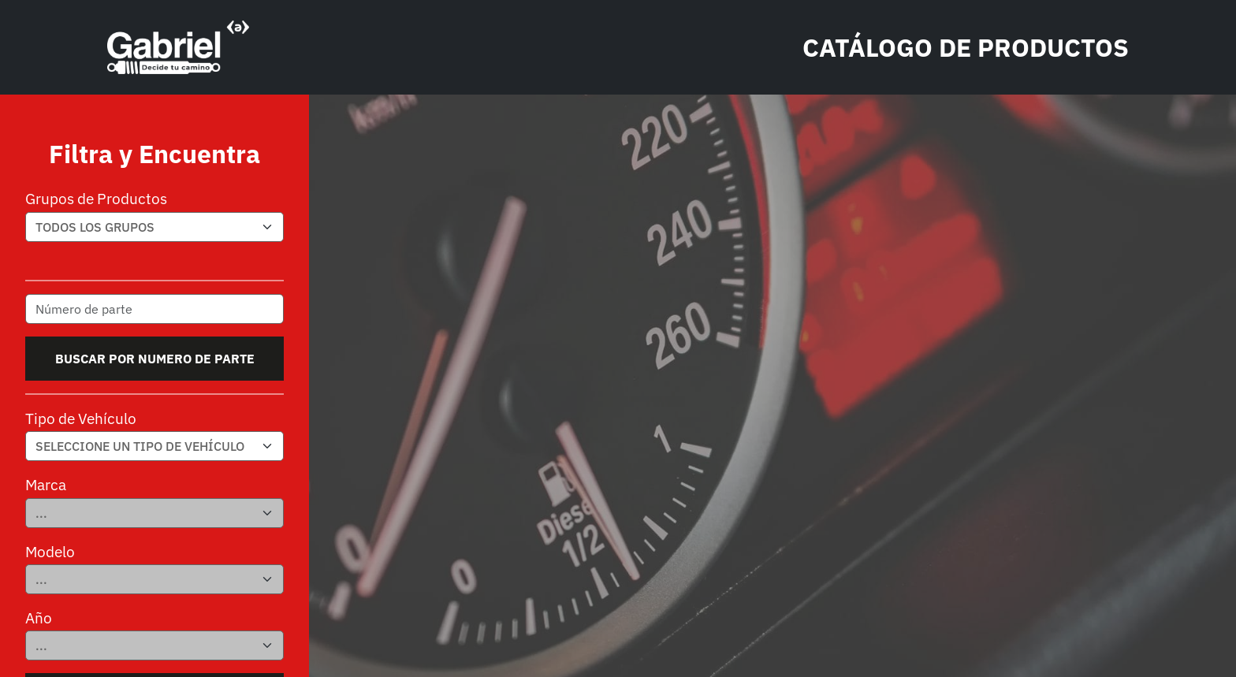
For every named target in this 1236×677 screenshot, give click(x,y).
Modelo (50, 551)
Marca (45, 484)
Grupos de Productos (96, 198)
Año (38, 617)
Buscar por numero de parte (155, 358)
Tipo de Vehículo (80, 418)
